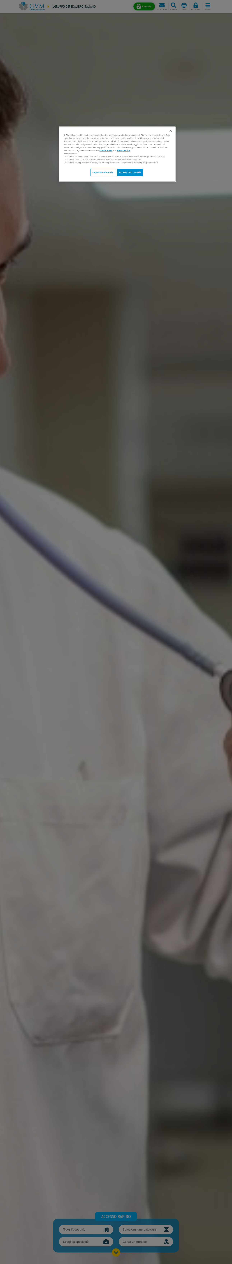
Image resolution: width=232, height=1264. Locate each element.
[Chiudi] (171, 131)
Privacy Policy (123, 150)
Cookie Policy (105, 150)
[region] (117, 154)
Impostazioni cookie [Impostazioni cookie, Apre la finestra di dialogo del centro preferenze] (102, 172)
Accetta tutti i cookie (130, 172)
